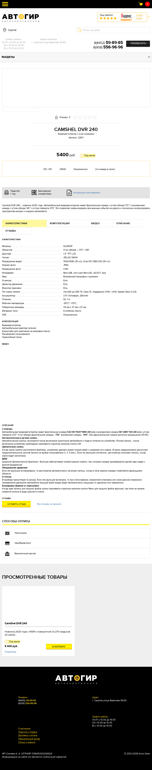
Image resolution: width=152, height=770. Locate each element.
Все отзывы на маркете (49, 504)
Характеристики (16, 223)
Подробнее (10, 652)
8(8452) (108, 43)
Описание (123, 223)
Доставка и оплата (27, 735)
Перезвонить (138, 43)
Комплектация (60, 223)
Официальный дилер (29, 739)
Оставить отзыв (16, 504)
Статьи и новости (26, 742)
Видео (95, 223)
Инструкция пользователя (86, 192)
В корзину (59, 646)
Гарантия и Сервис (27, 732)
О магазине (24, 729)
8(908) (108, 47)
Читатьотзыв (139, 17)
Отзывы (10, 230)
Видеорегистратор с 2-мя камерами (76, 134)
